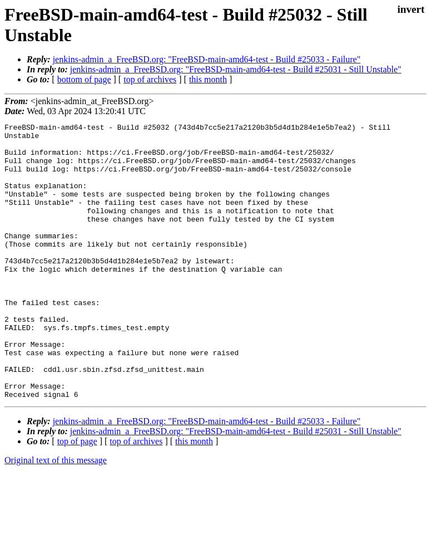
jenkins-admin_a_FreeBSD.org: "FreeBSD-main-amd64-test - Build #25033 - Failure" (207, 59)
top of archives (149, 79)
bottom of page (84, 79)
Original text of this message (55, 515)
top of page (77, 496)
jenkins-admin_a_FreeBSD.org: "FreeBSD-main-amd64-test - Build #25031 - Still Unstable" (236, 69)
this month (208, 79)
